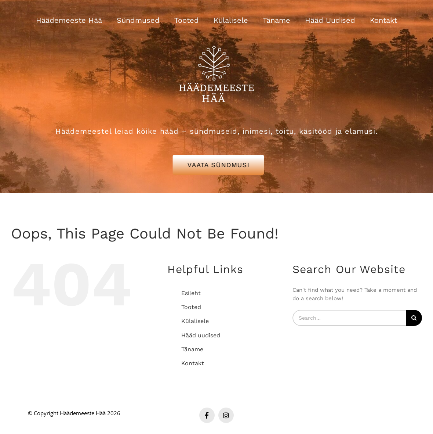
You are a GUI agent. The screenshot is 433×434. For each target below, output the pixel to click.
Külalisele (195, 321)
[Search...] (349, 318)
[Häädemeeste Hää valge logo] (216, 36)
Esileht (191, 293)
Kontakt (192, 363)
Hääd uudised (200, 335)
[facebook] (207, 415)
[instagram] (226, 415)
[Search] (414, 318)
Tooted (191, 307)
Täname (192, 349)
